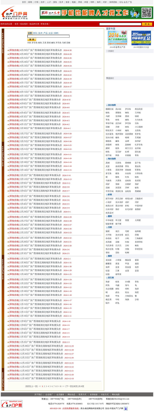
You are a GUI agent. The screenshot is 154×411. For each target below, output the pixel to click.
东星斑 (118, 188)
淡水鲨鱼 (109, 134)
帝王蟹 (118, 220)
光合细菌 (109, 289)
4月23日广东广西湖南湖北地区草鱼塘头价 (41, 65)
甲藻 (127, 263)
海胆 (137, 289)
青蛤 (108, 252)
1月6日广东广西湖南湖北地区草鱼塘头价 (40, 329)
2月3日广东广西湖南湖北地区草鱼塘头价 (40, 253)
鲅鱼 (137, 188)
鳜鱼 (53, 43)
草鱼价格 (44, 24)
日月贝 (118, 245)
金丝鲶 (138, 148)
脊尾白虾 (129, 198)
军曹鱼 (138, 170)
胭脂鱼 (109, 141)
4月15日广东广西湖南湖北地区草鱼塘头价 (41, 92)
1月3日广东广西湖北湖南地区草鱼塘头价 (40, 337)
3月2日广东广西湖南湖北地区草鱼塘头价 (40, 175)
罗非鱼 (35, 43)
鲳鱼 (137, 177)
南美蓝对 (109, 213)
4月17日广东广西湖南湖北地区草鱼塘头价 (41, 82)
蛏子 (117, 238)
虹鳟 (127, 152)
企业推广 (49, 394)
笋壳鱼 (58, 43)
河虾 (137, 202)
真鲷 (108, 163)
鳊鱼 (127, 130)
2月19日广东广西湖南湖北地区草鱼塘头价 (41, 245)
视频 (74, 2)
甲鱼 (117, 296)
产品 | (45, 33)
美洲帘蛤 (139, 242)
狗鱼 (117, 155)
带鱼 (127, 166)
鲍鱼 (137, 245)
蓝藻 (137, 271)
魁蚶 (108, 231)
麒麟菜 (109, 263)
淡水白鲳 (109, 137)
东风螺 (109, 242)
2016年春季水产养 (117, 47)
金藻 (127, 271)
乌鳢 (64, 43)
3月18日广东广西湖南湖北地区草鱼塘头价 (41, 162)
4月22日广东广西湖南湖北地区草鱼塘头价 (41, 71)
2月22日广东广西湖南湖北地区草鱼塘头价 (41, 232)
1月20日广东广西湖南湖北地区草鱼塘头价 (41, 287)
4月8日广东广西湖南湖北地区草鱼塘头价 (40, 103)
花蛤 (117, 252)
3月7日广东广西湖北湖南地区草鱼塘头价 (40, 187)
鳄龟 (117, 303)
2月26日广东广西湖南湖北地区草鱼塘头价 (41, 225)
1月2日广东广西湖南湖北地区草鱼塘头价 (40, 342)
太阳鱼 (138, 130)
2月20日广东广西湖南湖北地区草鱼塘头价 (41, 241)
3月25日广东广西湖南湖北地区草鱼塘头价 (41, 141)
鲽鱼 (117, 173)
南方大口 (129, 148)
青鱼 (137, 155)
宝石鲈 (118, 152)
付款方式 (105, 394)
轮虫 (127, 292)
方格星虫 (129, 296)
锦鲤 (137, 116)
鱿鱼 (117, 282)
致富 (68, 2)
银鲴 (127, 137)
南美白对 (109, 206)
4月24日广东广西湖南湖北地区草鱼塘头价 (41, 62)
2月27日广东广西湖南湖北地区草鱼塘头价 (41, 221)
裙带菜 (118, 274)
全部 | (30, 33)
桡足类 (109, 299)
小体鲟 (118, 130)
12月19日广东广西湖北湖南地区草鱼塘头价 (41, 374)
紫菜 (137, 260)
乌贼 (117, 285)
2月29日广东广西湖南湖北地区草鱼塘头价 (41, 211)
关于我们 (38, 394)
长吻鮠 (128, 155)
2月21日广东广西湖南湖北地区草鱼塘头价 (41, 238)
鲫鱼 (127, 113)
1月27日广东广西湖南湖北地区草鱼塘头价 (41, 270)
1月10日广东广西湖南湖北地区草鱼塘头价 (41, 316)
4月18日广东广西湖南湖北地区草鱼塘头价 (41, 79)
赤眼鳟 (109, 145)
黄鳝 (49, 43)
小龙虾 (109, 202)
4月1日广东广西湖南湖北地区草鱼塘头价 (40, 124)
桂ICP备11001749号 (95, 404)
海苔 (137, 267)
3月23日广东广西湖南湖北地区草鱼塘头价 (41, 145)
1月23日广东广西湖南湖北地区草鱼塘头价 (41, 279)
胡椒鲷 (128, 170)
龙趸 (108, 166)
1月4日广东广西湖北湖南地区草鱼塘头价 (40, 333)
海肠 (127, 299)
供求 (43, 2)
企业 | (50, 33)
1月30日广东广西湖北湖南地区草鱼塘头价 (41, 262)
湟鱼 (137, 123)
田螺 (137, 235)
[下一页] (69, 386)
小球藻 (118, 260)
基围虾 (138, 209)
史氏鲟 (118, 123)
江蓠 (117, 271)
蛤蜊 (127, 252)
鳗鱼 (40, 43)
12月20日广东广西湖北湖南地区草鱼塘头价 (41, 370)
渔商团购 (113, 2)
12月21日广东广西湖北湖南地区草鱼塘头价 (41, 367)
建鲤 (108, 148)
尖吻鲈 (128, 184)
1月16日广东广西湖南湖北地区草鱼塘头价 (41, 300)
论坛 (121, 2)
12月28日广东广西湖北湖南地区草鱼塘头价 (41, 346)
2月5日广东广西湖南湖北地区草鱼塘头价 (40, 249)
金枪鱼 (128, 191)
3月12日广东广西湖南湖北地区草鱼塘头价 (41, 179)
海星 (108, 296)
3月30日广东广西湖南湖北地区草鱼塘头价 (41, 128)
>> (63, 386)
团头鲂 (138, 152)
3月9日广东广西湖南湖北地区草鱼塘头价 (40, 183)
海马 (127, 285)
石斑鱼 (118, 163)
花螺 (117, 242)
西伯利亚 (139, 109)
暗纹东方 (109, 130)
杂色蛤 (109, 238)
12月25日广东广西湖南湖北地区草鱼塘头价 (41, 357)
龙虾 (127, 202)
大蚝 (127, 238)
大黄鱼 (118, 180)
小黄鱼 (109, 170)
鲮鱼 (117, 145)
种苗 (86, 2)
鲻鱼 (117, 177)
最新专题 (110, 28)
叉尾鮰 (138, 137)
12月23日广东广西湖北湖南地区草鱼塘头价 (41, 363)
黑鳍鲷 (138, 191)
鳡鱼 (127, 120)
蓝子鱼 (138, 163)
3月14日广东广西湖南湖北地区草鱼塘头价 (41, 170)
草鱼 (108, 120)
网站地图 (116, 394)
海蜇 (137, 292)
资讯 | (35, 33)
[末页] (75, 386)
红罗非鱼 (139, 145)
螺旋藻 (128, 260)
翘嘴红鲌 (109, 109)
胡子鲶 (109, 155)
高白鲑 (118, 109)
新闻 (30, 2)
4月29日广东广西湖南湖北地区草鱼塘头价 (41, 50)
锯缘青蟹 (109, 224)
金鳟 (127, 141)
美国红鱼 (119, 191)
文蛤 (127, 245)
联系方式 (82, 394)
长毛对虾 (129, 209)
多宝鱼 (109, 173)
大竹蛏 (109, 235)
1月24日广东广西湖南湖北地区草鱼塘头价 (41, 274)
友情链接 (94, 394)
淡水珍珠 (119, 235)
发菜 (117, 267)
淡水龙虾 (119, 202)
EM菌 (127, 282)
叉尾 (44, 43)
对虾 (105, 2)
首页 (24, 2)
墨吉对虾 (119, 206)
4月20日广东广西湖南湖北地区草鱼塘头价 (41, 75)
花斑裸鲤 (129, 134)
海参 (108, 282)
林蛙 (117, 289)
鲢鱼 (117, 148)
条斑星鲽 (119, 166)
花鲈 (108, 184)
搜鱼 (55, 2)
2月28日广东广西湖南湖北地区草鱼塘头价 (41, 217)
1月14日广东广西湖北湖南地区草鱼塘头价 (41, 308)
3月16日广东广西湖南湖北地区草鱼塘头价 (41, 166)
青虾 (117, 209)
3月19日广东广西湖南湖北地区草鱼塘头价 (41, 158)
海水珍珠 (109, 249)
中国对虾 (139, 206)
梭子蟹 (118, 224)
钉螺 (117, 249)
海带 (108, 267)
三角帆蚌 (139, 238)
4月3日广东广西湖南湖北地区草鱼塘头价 (40, 116)
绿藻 (108, 274)
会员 (126, 2)
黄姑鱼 (138, 166)
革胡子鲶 (109, 123)
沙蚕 (137, 299)
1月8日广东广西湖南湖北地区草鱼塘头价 (40, 325)
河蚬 (127, 249)
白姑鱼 (128, 173)
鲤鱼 (108, 152)
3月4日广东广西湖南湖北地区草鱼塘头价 (40, 204)
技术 (61, 2)
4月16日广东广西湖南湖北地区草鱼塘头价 (41, 86)
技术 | (40, 33)
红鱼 (127, 177)
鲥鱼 (127, 127)
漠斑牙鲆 (119, 170)
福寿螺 (138, 231)
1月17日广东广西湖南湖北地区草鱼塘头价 (41, 295)
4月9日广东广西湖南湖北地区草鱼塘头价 (40, 99)
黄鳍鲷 (128, 163)
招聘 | (56, 33)
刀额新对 (139, 198)
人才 (49, 2)
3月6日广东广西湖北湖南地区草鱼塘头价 (40, 191)
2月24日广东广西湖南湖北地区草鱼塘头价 (41, 228)
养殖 (80, 2)
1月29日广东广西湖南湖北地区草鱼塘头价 (41, 266)
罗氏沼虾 (119, 198)
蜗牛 (108, 303)
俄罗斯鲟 (119, 134)
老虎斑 (138, 180)
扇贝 (117, 231)
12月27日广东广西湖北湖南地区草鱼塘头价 (41, 350)
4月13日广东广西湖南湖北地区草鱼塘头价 (41, 96)
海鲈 (137, 184)
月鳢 (117, 127)
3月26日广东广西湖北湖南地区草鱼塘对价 (41, 137)
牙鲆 (127, 188)
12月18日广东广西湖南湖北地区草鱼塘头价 (41, 378)
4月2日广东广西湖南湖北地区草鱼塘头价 (40, 120)
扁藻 (137, 263)
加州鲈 (138, 141)
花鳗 (108, 188)
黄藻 (117, 263)
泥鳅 (68, 43)
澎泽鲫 (118, 116)
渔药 (99, 2)
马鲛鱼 (109, 180)
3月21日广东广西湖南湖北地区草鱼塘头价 (41, 149)
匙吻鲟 (128, 145)
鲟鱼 (117, 120)
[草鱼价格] (14, 50)
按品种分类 (34, 24)
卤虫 (117, 292)
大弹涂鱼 (139, 173)
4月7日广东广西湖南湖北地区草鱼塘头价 (40, 107)
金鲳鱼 (128, 180)
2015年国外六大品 (141, 47)
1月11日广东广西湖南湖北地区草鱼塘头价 (41, 312)
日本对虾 (109, 209)
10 (60, 386)
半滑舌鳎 (109, 191)
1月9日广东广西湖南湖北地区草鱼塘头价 (40, 321)
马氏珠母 (109, 245)
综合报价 (24, 24)
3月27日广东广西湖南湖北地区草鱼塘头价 (41, 133)
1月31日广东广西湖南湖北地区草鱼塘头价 (41, 258)
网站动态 (71, 394)
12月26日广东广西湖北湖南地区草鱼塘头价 (41, 353)
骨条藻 (128, 267)
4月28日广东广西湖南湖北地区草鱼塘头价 (41, 54)
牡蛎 (127, 242)
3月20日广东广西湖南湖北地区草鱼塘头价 (41, 154)
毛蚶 (127, 231)
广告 (130, 2)
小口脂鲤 (139, 127)
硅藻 (108, 271)
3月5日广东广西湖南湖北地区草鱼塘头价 (40, 196)
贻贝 (127, 235)
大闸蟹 (138, 220)
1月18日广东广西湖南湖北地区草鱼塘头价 (41, 291)
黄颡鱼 (118, 113)
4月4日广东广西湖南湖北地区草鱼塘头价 (40, 113)
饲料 (92, 2)
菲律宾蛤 (139, 249)
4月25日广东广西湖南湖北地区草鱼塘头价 (41, 58)
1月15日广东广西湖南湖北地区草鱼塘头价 (41, 304)
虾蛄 (127, 206)
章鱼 (137, 282)
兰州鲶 (138, 113)
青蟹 (127, 220)
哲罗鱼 (138, 134)
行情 (36, 2)
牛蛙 (117, 299)
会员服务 (60, 394)
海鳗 (117, 184)
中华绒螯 (109, 220)
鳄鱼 (108, 285)
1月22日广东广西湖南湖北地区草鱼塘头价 (41, 283)
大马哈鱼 (139, 120)
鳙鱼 (117, 137)
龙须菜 (109, 260)
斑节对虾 (109, 198)
